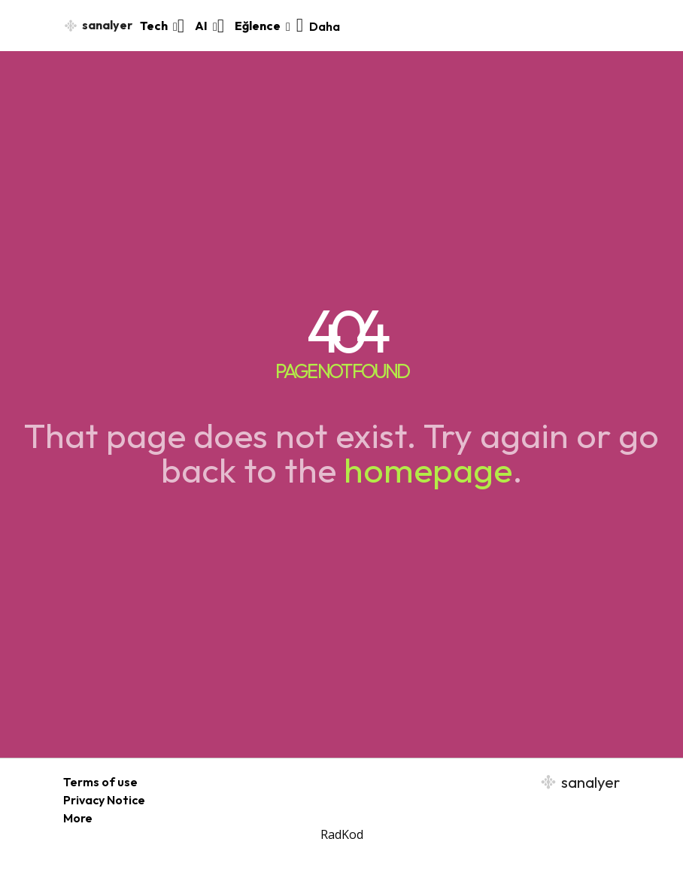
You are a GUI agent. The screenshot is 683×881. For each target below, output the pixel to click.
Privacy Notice (104, 799)
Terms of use (100, 781)
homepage (428, 470)
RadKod (341, 834)
